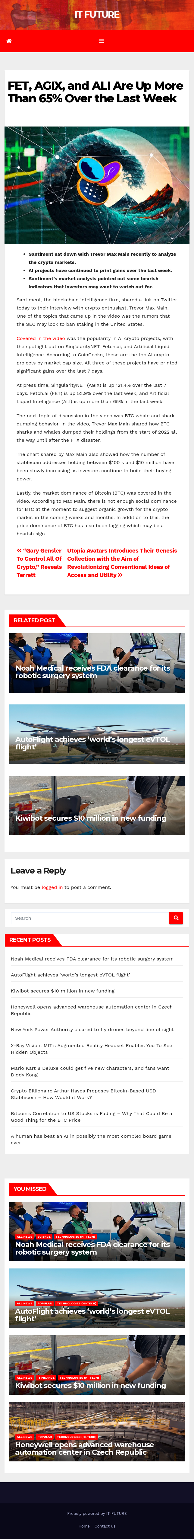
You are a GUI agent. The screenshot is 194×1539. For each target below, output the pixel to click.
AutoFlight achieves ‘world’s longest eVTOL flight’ (92, 743)
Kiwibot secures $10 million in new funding (90, 818)
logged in (52, 887)
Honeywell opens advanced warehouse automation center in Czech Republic (84, 1448)
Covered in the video (42, 338)
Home (84, 1526)
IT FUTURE (97, 14)
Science (44, 1236)
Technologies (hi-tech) (75, 1236)
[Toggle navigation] (101, 41)
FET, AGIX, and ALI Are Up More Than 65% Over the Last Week (95, 92)
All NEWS (25, 1236)
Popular (45, 1303)
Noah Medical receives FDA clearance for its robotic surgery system (92, 672)
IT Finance (46, 1377)
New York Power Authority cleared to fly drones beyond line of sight (92, 1029)
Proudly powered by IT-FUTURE (97, 1513)
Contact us (105, 1526)
